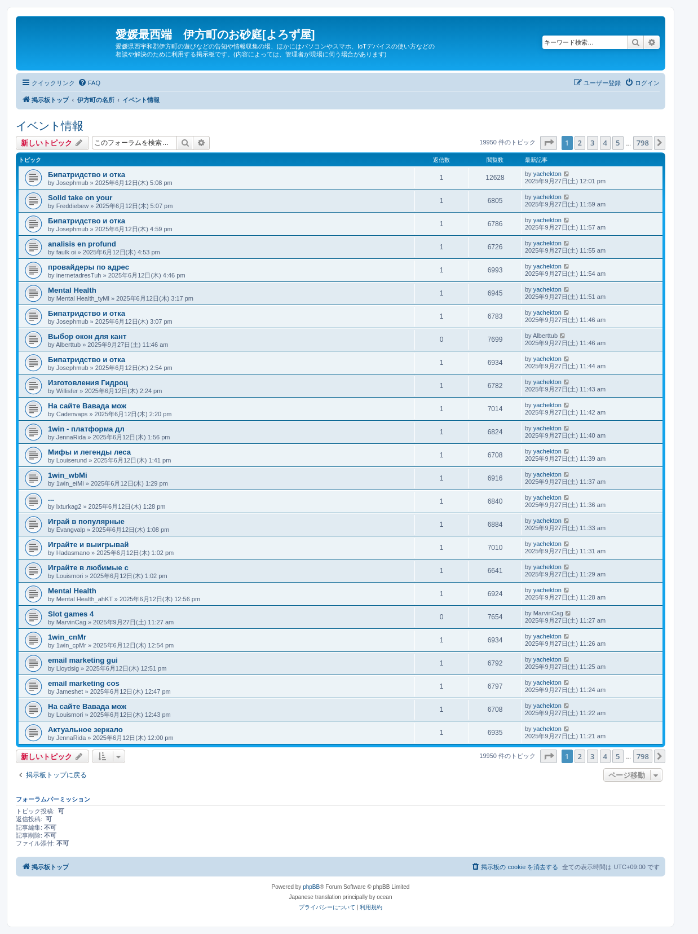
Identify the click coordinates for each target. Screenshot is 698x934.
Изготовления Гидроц (88, 382)
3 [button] (592, 143)
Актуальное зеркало (85, 729)
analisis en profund (82, 244)
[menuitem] (89, 83)
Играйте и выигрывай (88, 544)
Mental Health (72, 290)
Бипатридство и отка (86, 174)
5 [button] (618, 143)
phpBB (311, 887)
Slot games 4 (71, 614)
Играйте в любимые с (88, 567)
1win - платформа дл (86, 429)
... (51, 498)
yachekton (547, 173)
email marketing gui (83, 660)
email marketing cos (84, 683)
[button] (548, 142)
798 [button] (643, 143)
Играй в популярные (86, 521)
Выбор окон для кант (87, 336)
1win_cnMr (67, 637)
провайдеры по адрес (88, 267)
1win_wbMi (67, 475)
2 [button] (580, 143)
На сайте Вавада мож (87, 406)
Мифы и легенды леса (89, 452)
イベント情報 (49, 126)
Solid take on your (80, 197)
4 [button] (605, 143)
